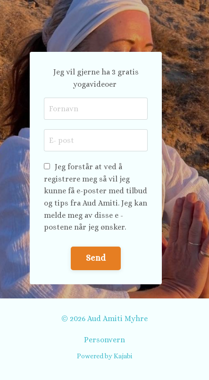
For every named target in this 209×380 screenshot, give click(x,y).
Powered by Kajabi (104, 356)
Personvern (104, 339)
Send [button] (96, 258)
